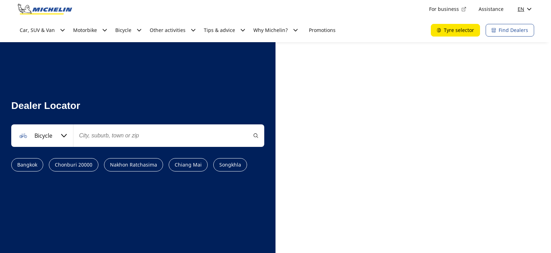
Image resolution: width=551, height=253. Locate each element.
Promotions (322, 30)
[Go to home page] (45, 9)
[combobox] (42, 135)
